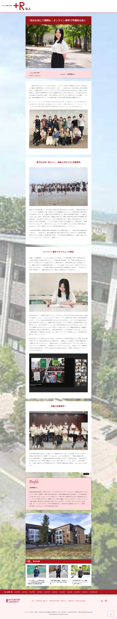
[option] (58, 535)
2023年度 (32, 592)
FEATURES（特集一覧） (42, 601)
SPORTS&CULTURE (54, 601)
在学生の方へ (64, 601)
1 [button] (81, 554)
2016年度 (84, 592)
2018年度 (69, 592)
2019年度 (62, 592)
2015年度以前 (93, 592)
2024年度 (24, 592)
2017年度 (77, 592)
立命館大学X (71, 601)
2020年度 (54, 592)
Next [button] (88, 536)
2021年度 (47, 592)
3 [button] (88, 554)
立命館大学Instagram (80, 601)
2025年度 (17, 592)
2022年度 (39, 592)
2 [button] (85, 554)
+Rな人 (33, 601)
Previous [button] (28, 536)
